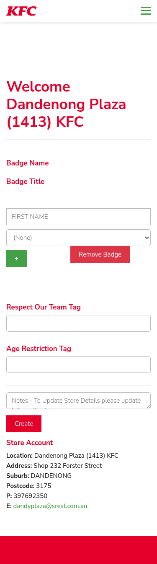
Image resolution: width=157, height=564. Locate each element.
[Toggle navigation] (146, 11)
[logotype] (22, 11)
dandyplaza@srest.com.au (50, 506)
